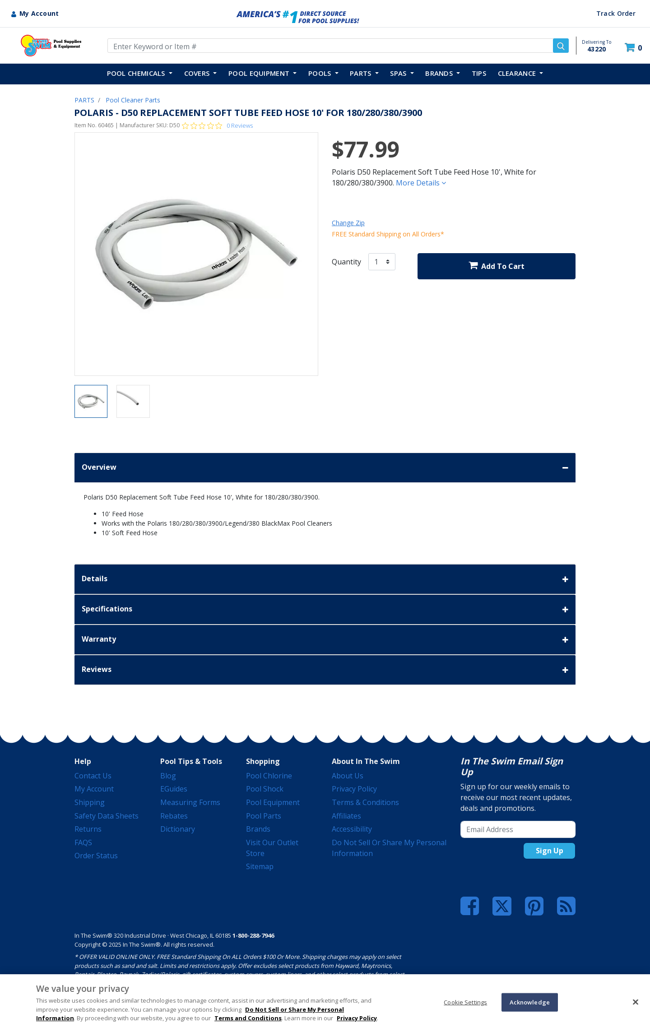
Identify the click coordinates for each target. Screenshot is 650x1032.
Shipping (89, 802)
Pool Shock (264, 789)
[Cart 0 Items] (634, 47)
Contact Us (92, 776)
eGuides (173, 789)
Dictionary (177, 829)
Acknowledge (530, 1002)
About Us (347, 776)
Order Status (96, 856)
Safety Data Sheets (106, 816)
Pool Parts (263, 816)
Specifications (325, 609)
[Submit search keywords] (561, 45)
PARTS (84, 100)
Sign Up (549, 851)
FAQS (83, 842)
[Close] (635, 1002)
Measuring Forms (190, 802)
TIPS (479, 73)
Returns (88, 829)
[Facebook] (469, 906)
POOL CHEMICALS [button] (137, 73)
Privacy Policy (354, 789)
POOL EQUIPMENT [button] (260, 73)
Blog (168, 776)
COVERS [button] (198, 73)
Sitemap (260, 866)
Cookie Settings (465, 1002)
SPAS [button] (399, 73)
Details (325, 579)
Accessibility (352, 829)
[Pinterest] (534, 906)
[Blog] (566, 906)
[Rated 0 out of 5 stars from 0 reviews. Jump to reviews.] (217, 125)
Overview (325, 467)
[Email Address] (518, 829)
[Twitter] (501, 905)
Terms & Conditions (365, 802)
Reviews (325, 670)
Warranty (325, 639)
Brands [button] (440, 73)
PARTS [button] (361, 73)
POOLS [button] (320, 73)
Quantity (346, 262)
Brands (258, 829)
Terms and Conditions (248, 1018)
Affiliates (346, 816)
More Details (421, 183)
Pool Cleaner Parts (133, 100)
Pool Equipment (273, 802)
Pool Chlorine (269, 776)
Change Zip (348, 222)
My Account (94, 789)
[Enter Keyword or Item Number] (338, 45)
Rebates (174, 816)
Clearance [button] (518, 73)
